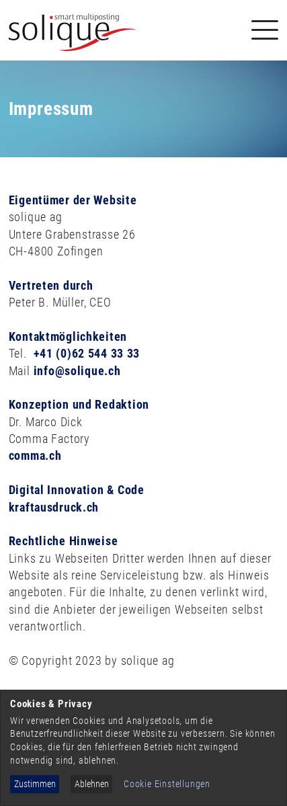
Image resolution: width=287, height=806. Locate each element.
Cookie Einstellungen (167, 783)
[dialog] (143, 748)
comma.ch (35, 455)
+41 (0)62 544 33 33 (87, 353)
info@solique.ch (77, 371)
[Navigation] (264, 30)
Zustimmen (35, 783)
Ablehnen (92, 783)
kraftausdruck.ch (54, 507)
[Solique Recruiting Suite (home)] (72, 30)
